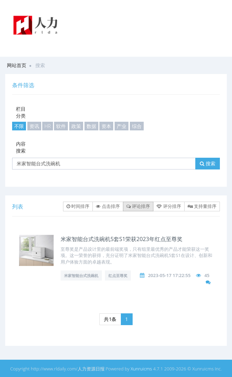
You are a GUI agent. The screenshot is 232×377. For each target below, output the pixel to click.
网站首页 (16, 65)
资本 (106, 126)
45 (206, 275)
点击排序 (107, 206)
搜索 (207, 163)
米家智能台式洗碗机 (81, 275)
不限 (19, 126)
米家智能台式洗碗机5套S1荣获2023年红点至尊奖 (121, 239)
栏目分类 (21, 112)
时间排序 (77, 206)
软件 (61, 126)
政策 (76, 126)
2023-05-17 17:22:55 (169, 275)
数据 (91, 126)
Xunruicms (141, 369)
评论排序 (138, 206)
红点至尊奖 (117, 275)
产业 (121, 126)
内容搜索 (21, 147)
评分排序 (169, 206)
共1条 (110, 319)
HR (47, 126)
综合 (137, 126)
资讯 (34, 126)
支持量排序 (202, 206)
